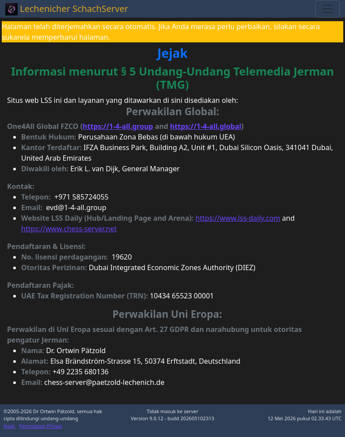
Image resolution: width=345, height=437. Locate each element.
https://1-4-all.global (205, 126)
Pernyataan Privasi (40, 425)
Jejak (9, 425)
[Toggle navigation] (327, 9)
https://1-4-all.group (118, 126)
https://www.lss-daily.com (238, 218)
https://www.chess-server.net (69, 229)
